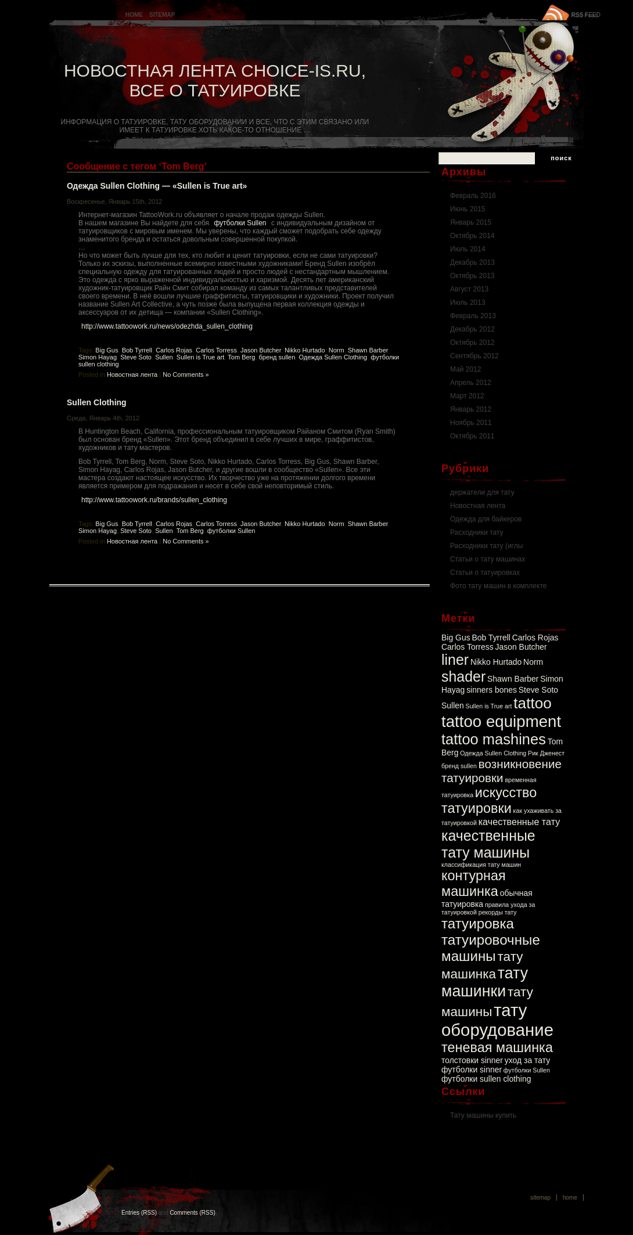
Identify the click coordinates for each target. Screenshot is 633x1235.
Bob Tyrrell (137, 350)
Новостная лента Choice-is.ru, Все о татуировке (215, 80)
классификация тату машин (481, 864)
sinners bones (491, 689)
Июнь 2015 (467, 209)
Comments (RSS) (192, 1212)
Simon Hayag (97, 357)
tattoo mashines (493, 739)
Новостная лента (132, 374)
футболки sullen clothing (486, 1078)
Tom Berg (241, 357)
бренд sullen (277, 357)
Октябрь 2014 (472, 236)
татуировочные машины (490, 948)
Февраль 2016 (473, 196)
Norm (336, 350)
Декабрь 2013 (472, 262)
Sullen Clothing (97, 402)
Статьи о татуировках (485, 572)
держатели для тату (482, 492)
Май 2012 (465, 369)
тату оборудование (497, 1019)
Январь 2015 (470, 222)
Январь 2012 (470, 409)
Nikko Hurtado (305, 350)
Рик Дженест (546, 753)
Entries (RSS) (139, 1212)
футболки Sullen (240, 223)
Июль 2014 (467, 249)
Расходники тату (476, 532)
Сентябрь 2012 (474, 356)
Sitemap (162, 15)
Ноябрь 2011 (471, 423)
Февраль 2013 (473, 316)
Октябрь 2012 (472, 343)
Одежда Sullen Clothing (332, 357)
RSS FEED (585, 15)
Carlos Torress (216, 350)
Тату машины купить (483, 1115)
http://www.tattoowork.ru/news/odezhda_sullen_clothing (167, 326)
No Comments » (185, 374)
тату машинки (484, 982)
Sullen (164, 357)
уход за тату (528, 1060)
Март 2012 (467, 396)
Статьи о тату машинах (488, 559)
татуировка (477, 923)
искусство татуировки (489, 800)
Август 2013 (469, 289)
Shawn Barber (368, 350)
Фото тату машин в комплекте (498, 586)
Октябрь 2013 (472, 276)
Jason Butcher (260, 350)
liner (455, 659)
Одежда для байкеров (485, 519)
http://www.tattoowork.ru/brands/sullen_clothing (154, 500)
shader (463, 676)
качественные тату (519, 821)
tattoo (532, 703)
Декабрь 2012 (472, 329)
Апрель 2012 (470, 383)
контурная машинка (473, 883)
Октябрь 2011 (472, 436)
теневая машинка (497, 1047)
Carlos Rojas (174, 350)
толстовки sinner (472, 1060)
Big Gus (106, 350)
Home (134, 15)
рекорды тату (498, 912)
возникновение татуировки (501, 770)
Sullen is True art (201, 357)
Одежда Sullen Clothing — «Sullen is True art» (157, 185)
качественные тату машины (488, 843)
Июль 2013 (467, 302)
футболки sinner (471, 1069)
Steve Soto (136, 357)
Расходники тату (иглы (486, 546)
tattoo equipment (501, 721)
